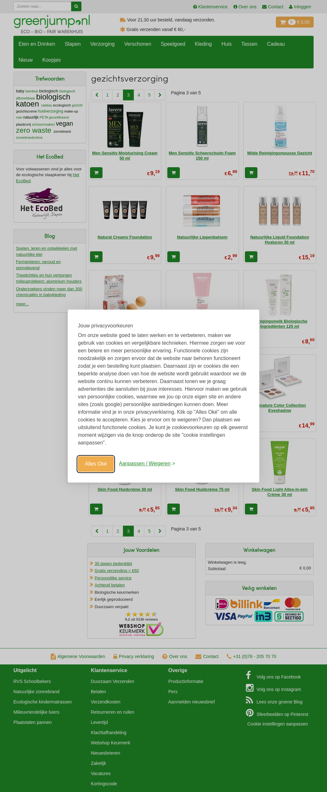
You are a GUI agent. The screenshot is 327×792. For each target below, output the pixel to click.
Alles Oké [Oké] (96, 464)
